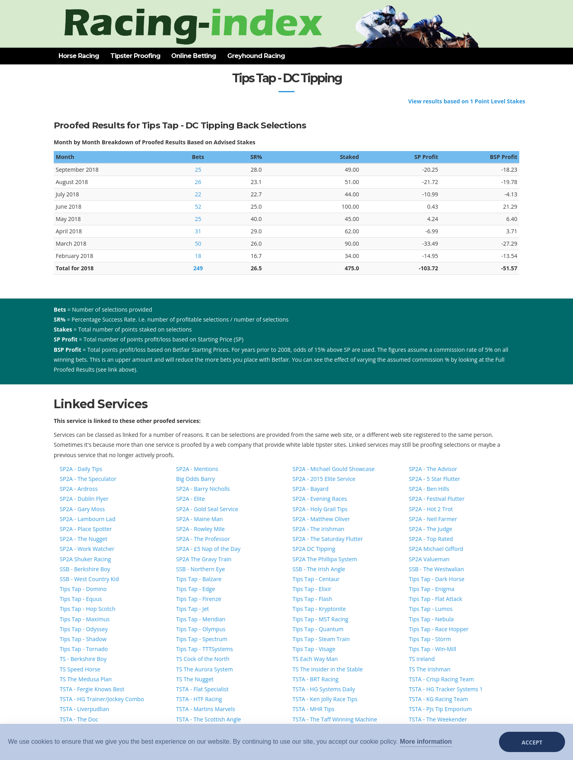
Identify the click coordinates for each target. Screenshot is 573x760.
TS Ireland (422, 659)
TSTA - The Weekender (438, 719)
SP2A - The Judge (430, 529)
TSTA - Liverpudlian (84, 709)
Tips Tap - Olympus (201, 629)
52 (198, 206)
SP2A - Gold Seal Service (207, 509)
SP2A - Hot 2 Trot (431, 509)
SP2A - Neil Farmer (433, 519)
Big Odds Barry (195, 479)
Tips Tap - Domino (83, 589)
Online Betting (193, 56)
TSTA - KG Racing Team (438, 699)
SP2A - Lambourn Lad (87, 519)
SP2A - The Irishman (318, 529)
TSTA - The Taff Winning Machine (334, 719)
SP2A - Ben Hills (429, 488)
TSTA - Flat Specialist (202, 689)
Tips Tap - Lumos (431, 609)
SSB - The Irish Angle (318, 569)
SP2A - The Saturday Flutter (327, 539)
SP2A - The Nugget (83, 539)
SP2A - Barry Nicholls (203, 488)
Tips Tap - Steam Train (321, 639)
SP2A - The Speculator (88, 479)
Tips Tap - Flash (312, 599)
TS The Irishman (430, 669)
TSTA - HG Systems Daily (323, 689)
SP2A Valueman (429, 559)
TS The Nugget (195, 679)
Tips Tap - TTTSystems (204, 649)
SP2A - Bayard (310, 488)
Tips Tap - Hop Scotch (87, 609)
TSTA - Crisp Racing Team (441, 679)
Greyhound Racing (256, 56)
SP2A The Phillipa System (324, 559)
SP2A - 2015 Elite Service (323, 479)
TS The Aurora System (204, 669)
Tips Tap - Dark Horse (437, 579)
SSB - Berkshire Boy (85, 569)
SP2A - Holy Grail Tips (320, 509)
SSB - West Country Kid (89, 579)
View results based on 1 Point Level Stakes (466, 101)
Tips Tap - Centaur (315, 579)
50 (198, 243)
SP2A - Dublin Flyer (84, 498)
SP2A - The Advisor (433, 469)
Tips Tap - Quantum (317, 629)
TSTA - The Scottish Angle (208, 719)
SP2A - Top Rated (431, 539)
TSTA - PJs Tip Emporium (440, 709)
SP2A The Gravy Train (204, 559)
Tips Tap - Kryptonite (319, 609)
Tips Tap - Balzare (199, 579)
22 (198, 194)
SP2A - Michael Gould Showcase (333, 469)
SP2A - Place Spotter (86, 529)
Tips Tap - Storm (430, 639)
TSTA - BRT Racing (315, 679)
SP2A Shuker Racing (85, 559)
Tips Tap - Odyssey (84, 629)
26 (198, 182)
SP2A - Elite (190, 498)
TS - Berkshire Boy (83, 659)
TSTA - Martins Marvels (205, 709)
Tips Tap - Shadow (83, 639)
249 (198, 268)
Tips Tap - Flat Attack (435, 599)
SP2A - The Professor (203, 539)
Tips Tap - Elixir (311, 589)
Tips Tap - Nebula (431, 619)
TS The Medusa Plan (86, 679)
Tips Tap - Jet (192, 609)
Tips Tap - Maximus (84, 619)
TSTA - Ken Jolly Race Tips (324, 699)
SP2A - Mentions (197, 469)
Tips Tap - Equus (81, 599)
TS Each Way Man (315, 659)
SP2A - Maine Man (199, 519)
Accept (532, 742)
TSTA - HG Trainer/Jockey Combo (102, 699)
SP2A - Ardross (78, 488)
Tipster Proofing (135, 56)
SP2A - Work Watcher (87, 549)
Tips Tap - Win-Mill (432, 649)
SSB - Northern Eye (200, 569)
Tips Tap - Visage (313, 649)
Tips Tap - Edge (195, 589)
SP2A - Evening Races (319, 498)
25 (198, 169)
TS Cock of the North (203, 659)
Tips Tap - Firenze (198, 599)
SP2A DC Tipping (313, 549)
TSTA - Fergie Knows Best (92, 689)
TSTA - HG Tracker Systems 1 (446, 689)
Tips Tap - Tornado (84, 649)
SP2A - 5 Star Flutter (434, 479)
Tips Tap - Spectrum (202, 639)
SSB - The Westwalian (436, 569)
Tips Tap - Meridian (201, 619)
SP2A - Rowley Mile (200, 529)
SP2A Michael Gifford (436, 549)
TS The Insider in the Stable (327, 669)
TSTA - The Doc (79, 719)
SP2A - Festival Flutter (437, 498)
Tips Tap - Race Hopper (439, 629)
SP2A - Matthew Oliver (321, 519)
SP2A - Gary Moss (82, 509)
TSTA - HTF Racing (199, 699)
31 (198, 231)
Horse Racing (78, 56)
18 (198, 256)
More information (426, 741)
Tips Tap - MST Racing (320, 619)
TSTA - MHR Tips (313, 709)
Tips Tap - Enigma (431, 589)
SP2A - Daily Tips (81, 469)
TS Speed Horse (80, 669)
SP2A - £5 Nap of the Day (208, 549)
